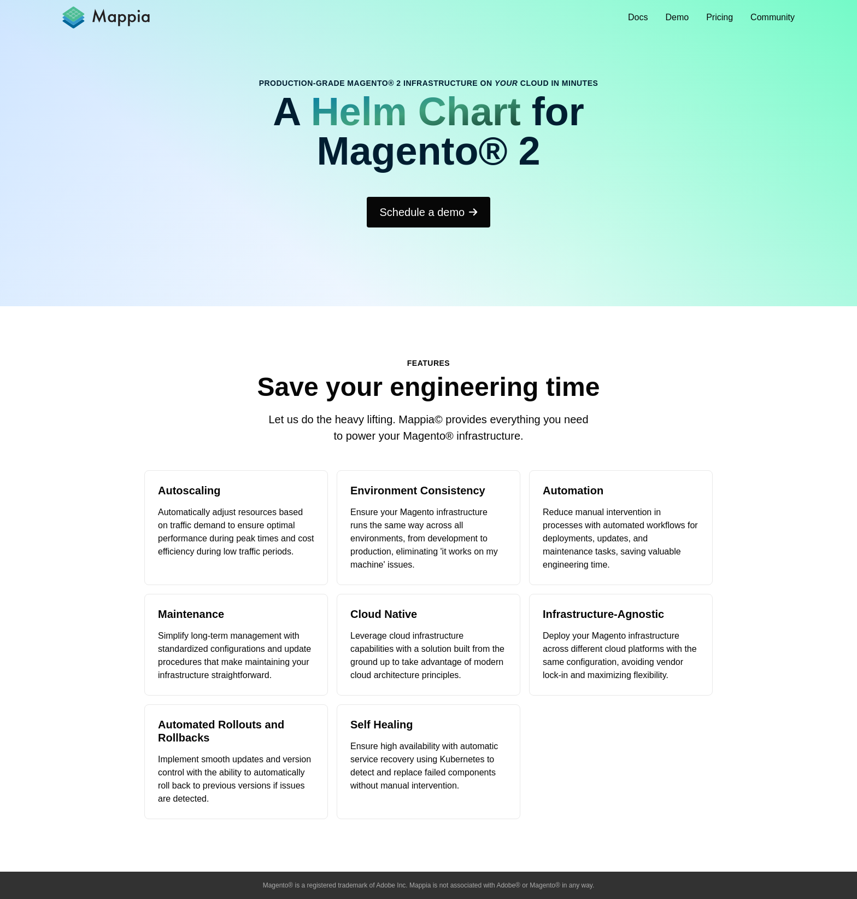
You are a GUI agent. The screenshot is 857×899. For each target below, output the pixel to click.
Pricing (719, 17)
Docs (638, 17)
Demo (677, 17)
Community (772, 17)
